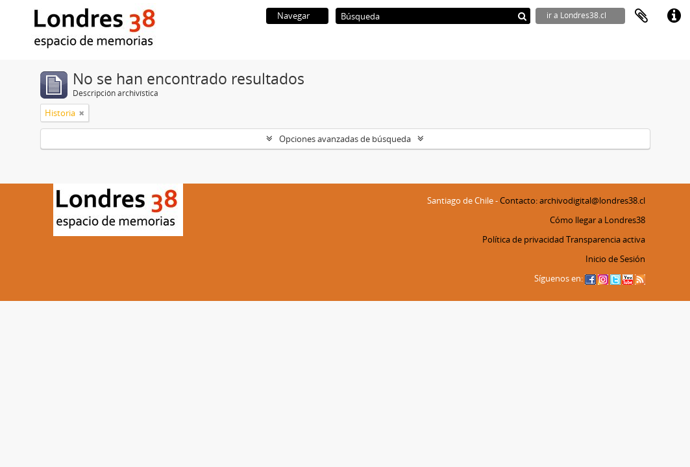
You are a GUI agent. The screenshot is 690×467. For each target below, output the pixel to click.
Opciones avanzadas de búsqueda (345, 139)
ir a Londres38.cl (576, 15)
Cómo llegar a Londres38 (597, 220)
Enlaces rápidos (674, 16)
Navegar (293, 15)
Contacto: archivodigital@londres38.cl (572, 200)
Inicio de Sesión (615, 259)
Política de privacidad (523, 239)
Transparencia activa (605, 239)
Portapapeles (641, 16)
